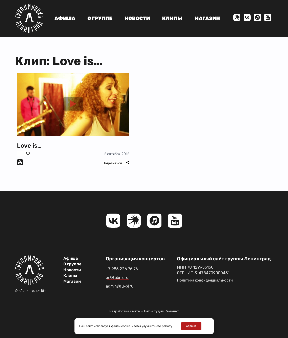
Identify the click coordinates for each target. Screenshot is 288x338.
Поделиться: (116, 163)
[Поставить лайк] (23, 153)
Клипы (172, 18)
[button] (73, 105)
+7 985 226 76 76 (125, 268)
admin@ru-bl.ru (124, 286)
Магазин (207, 18)
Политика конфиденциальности (208, 280)
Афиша (64, 18)
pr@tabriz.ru (120, 277)
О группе (99, 18)
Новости (137, 18)
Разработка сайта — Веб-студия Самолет (144, 311)
